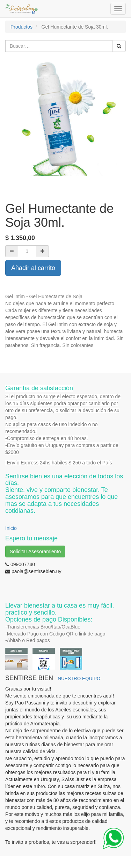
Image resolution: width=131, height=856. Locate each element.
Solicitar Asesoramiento (35, 551)
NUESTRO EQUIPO (79, 678)
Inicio (11, 528)
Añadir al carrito (33, 267)
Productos (21, 27)
